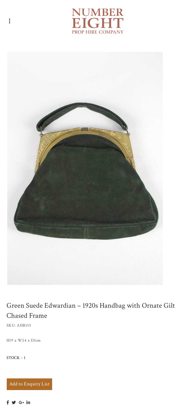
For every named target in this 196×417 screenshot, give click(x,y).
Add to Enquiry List (29, 384)
